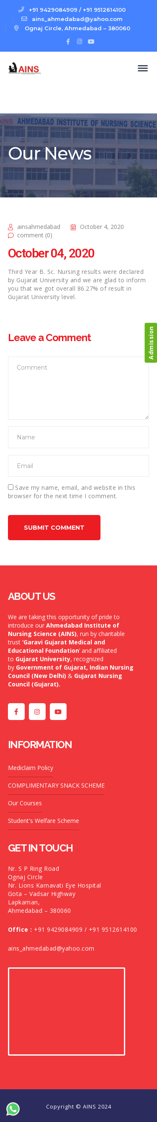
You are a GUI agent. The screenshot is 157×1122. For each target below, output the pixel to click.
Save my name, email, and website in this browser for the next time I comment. (72, 491)
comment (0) (34, 235)
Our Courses (25, 803)
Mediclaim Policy (30, 768)
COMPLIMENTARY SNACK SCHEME (56, 785)
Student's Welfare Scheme (43, 821)
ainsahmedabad (38, 227)
